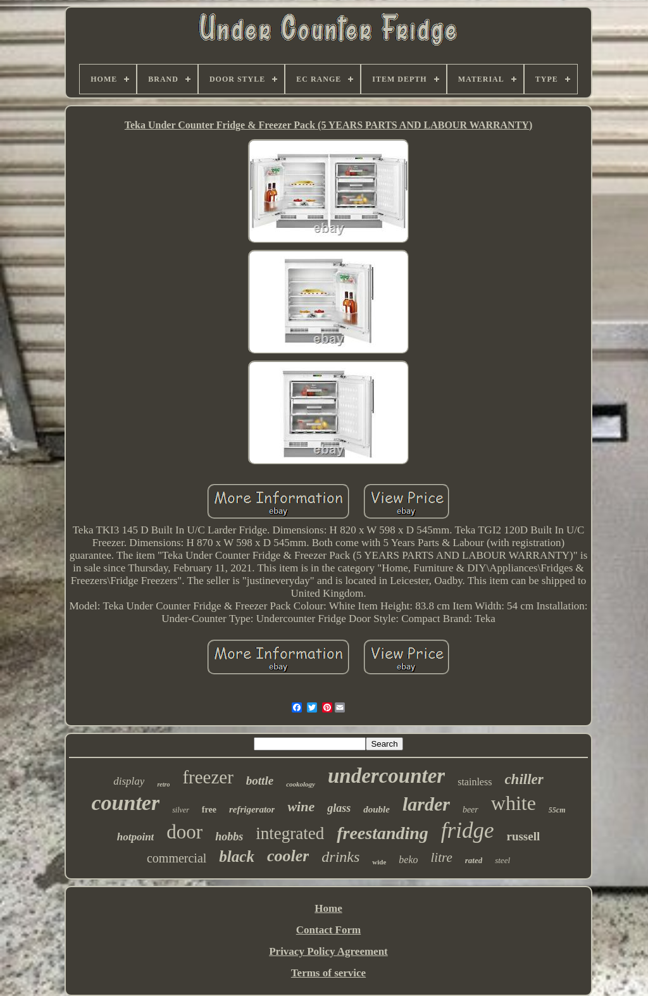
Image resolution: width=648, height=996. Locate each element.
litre (441, 857)
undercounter (386, 775)
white (513, 803)
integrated (290, 833)
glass (339, 808)
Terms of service (328, 973)
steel (502, 860)
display (128, 781)
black (236, 856)
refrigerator (252, 809)
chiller (523, 779)
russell (523, 836)
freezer (207, 777)
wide (379, 862)
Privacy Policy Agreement (328, 951)
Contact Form (328, 930)
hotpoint (135, 837)
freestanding (382, 833)
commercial (176, 858)
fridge (467, 830)
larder (426, 804)
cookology (300, 784)
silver (180, 810)
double (376, 809)
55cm (557, 810)
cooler (288, 856)
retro (163, 784)
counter (125, 802)
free (209, 809)
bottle (259, 780)
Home (328, 908)
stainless (475, 781)
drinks (340, 857)
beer (470, 809)
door (184, 832)
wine (301, 806)
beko (408, 859)
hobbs (229, 836)
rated (473, 860)
